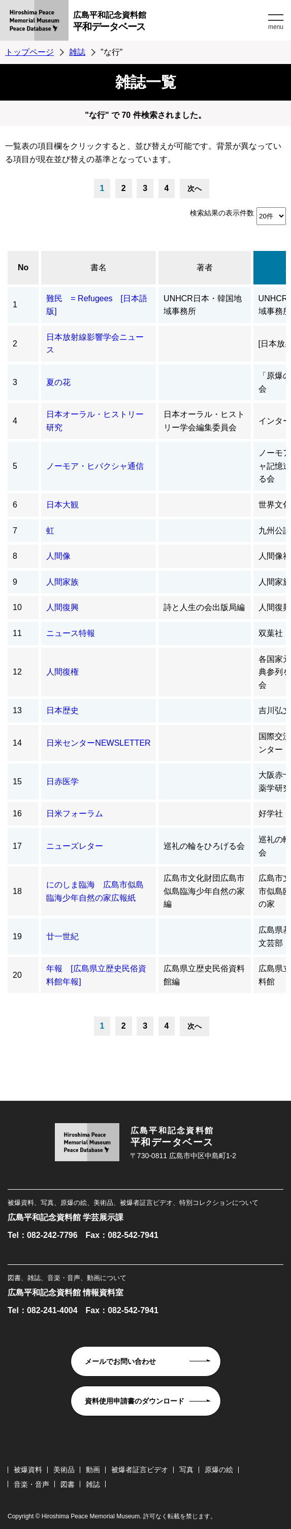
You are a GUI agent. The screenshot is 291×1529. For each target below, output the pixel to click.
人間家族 (62, 582)
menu (275, 26)
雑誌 (77, 52)
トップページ (29, 52)
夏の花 (58, 382)
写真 (186, 1470)
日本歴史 (62, 710)
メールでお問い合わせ (120, 1361)
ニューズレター (74, 846)
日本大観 (62, 504)
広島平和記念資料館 (169, 23)
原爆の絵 (219, 1470)
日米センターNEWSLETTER (98, 743)
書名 (98, 267)
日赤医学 (62, 781)
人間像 (58, 556)
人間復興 (62, 607)
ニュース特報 (70, 633)
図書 (67, 1484)
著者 (205, 267)
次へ (194, 188)
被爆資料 (28, 1470)
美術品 (64, 1470)
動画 (93, 1470)
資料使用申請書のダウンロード (134, 1401)
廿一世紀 (62, 936)
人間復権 (62, 671)
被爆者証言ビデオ (139, 1470)
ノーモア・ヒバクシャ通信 (95, 466)
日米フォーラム (74, 813)
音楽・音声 (31, 1484)
